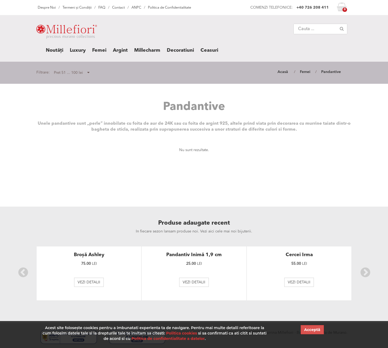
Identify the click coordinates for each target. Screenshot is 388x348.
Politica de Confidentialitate (169, 7)
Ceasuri (209, 50)
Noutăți (54, 50)
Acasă (283, 72)
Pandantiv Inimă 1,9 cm (194, 254)
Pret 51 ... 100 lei (71, 73)
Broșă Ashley (89, 254)
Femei (99, 50)
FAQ (101, 7)
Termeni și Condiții (77, 7)
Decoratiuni (180, 50)
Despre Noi (47, 7)
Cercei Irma (299, 254)
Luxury (78, 50)
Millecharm (147, 50)
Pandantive (331, 72)
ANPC (136, 7)
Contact (118, 7)
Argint (120, 50)
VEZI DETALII (89, 282)
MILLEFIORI (66, 33)
